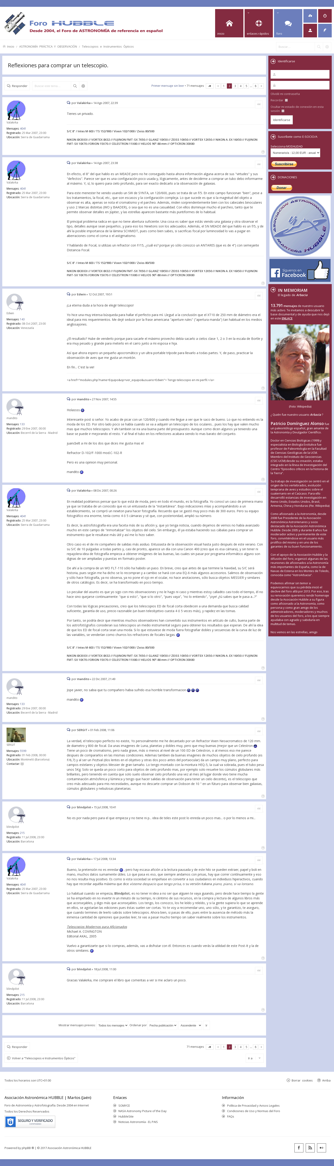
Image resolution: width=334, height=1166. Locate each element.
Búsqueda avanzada (83, 86)
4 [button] (241, 86)
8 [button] (255, 86)
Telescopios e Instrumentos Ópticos (108, 46)
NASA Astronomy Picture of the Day (142, 1111)
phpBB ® (28, 1148)
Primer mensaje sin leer (167, 86)
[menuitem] (310, 16)
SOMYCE (124, 1105)
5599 (23, 751)
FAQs (230, 1116)
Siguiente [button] (261, 86)
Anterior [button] (218, 86)
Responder (19, 85)
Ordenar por (153, 1025)
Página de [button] (210, 86)
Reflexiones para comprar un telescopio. (58, 65)
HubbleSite (126, 1116)
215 (22, 833)
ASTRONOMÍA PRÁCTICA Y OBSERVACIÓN (48, 46)
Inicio (10, 46)
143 (22, 319)
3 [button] (235, 86)
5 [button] (246, 86)
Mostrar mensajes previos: (93, 1025)
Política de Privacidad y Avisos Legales (253, 1105)
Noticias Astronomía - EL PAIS (138, 1122)
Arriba (326, 1080)
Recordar (279, 100)
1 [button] (224, 86)
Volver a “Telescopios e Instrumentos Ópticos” (43, 1058)
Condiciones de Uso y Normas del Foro (253, 1111)
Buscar (75, 86)
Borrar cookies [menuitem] (302, 1080)
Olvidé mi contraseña (285, 94)
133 (22, 424)
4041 (23, 128)
